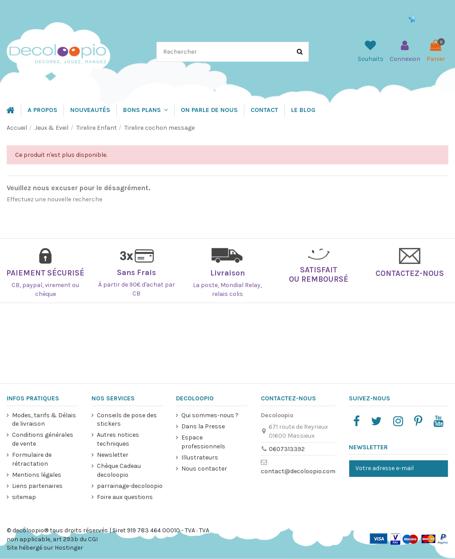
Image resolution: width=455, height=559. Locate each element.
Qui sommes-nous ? (210, 415)
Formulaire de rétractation (32, 459)
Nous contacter (204, 468)
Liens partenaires (37, 486)
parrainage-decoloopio (129, 486)
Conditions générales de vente (42, 439)
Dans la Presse (203, 426)
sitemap (24, 497)
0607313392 (286, 449)
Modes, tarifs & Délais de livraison (44, 419)
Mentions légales (36, 475)
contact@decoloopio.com (297, 471)
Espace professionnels (203, 442)
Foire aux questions (124, 497)
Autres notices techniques (117, 439)
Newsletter (112, 455)
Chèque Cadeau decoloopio (118, 470)
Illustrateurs (199, 457)
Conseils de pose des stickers (126, 419)
